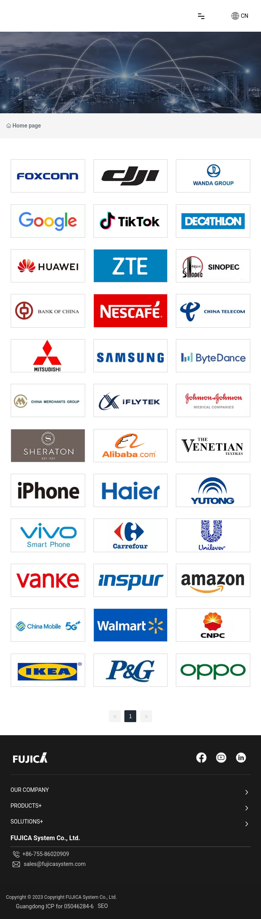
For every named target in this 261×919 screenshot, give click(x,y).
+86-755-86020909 (45, 854)
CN (244, 16)
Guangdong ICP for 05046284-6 (54, 906)
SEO (102, 906)
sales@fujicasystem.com (55, 864)
